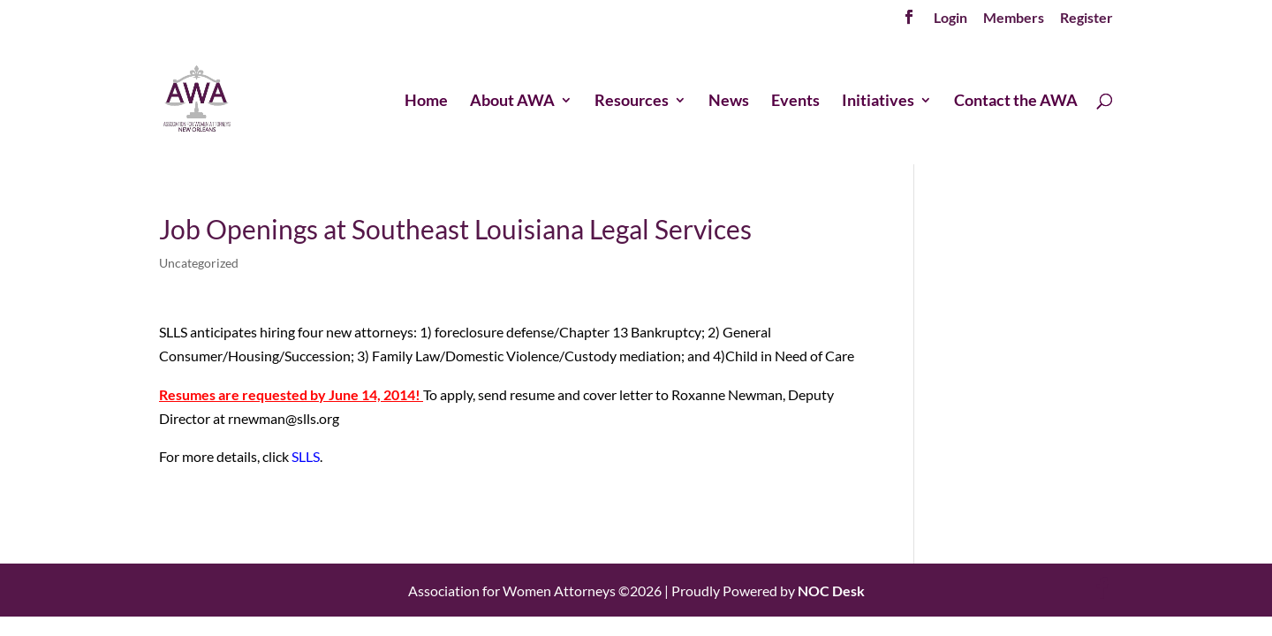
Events (795, 102)
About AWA (512, 102)
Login (950, 18)
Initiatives (878, 102)
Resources (631, 102)
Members (1013, 18)
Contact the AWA (1016, 102)
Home (426, 102)
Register (1086, 18)
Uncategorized (198, 262)
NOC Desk (831, 590)
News (728, 102)
